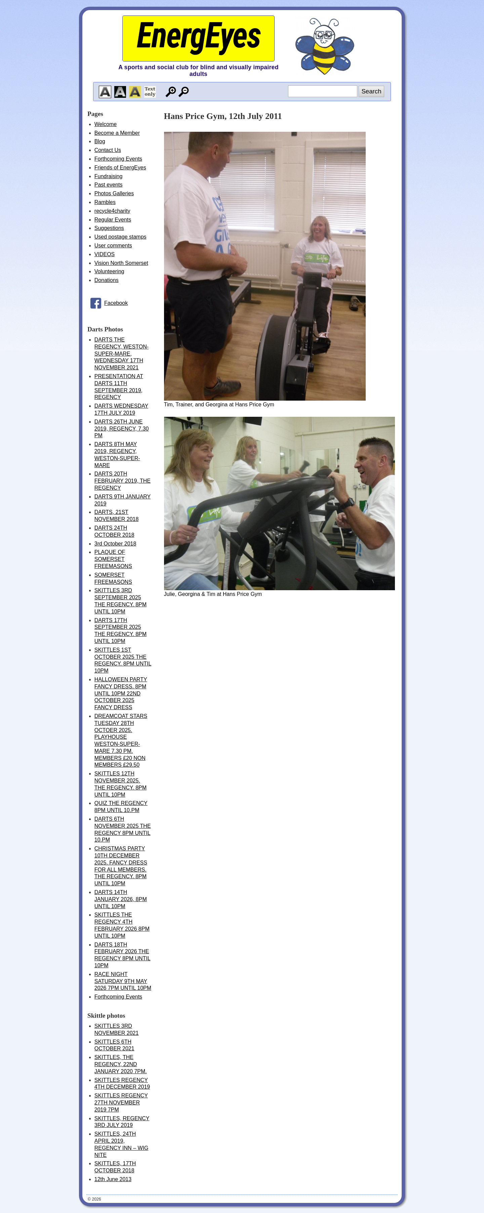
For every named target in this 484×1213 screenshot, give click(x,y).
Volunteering (109, 271)
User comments (113, 245)
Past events (108, 185)
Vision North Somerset (121, 263)
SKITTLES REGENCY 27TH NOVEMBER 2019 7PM (121, 1103)
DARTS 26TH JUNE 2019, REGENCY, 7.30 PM (121, 429)
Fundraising (108, 176)
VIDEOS (104, 254)
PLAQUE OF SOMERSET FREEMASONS (113, 559)
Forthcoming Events (118, 159)
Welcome (105, 124)
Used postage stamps (120, 237)
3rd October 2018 (115, 544)
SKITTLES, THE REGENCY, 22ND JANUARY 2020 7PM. (120, 1064)
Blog (99, 141)
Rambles (105, 202)
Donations (106, 280)
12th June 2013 (112, 1179)
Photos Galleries (114, 193)
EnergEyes (198, 35)
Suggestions (109, 228)
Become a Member (117, 133)
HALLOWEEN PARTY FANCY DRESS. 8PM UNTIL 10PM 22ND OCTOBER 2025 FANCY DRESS (120, 693)
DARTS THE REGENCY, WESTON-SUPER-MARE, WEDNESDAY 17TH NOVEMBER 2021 (121, 353)
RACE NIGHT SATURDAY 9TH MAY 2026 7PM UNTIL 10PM (122, 981)
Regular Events (112, 220)
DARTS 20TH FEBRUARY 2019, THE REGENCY (122, 481)
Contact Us (107, 150)
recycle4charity (112, 211)
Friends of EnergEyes (120, 167)
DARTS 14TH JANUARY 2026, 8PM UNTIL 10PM (120, 899)
